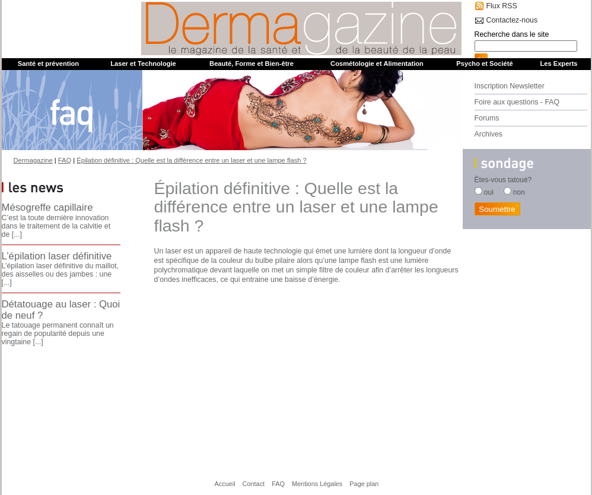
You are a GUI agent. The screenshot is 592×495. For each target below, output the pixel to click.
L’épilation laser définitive (57, 256)
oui (489, 192)
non (519, 192)
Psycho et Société (484, 63)
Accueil (225, 483)
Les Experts (558, 63)
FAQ (278, 483)
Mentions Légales (317, 483)
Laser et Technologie (143, 63)
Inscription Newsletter (510, 86)
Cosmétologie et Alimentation (377, 63)
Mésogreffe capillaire (47, 207)
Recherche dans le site (512, 34)
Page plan (363, 483)
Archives (488, 134)
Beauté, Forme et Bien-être (251, 63)
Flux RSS (501, 6)
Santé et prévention (48, 63)
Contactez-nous (512, 20)
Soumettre (497, 209)
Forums (487, 118)
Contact (254, 483)
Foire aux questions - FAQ (517, 102)
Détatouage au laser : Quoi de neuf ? (61, 310)
